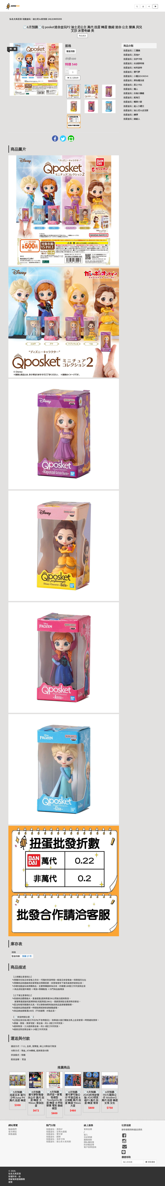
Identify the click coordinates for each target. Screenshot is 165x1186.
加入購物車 (73, 78)
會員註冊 (88, 1129)
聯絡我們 (12, 1129)
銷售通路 (12, 1134)
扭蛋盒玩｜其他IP (131, 54)
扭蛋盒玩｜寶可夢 (131, 72)
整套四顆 (70, 51)
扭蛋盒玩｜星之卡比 (132, 84)
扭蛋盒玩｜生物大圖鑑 (133, 93)
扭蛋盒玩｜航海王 (131, 97)
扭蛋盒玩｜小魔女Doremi (135, 76)
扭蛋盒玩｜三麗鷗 (131, 50)
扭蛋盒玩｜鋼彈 (130, 114)
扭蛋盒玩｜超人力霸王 (133, 106)
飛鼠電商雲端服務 (16, 1179)
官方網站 (12, 1131)
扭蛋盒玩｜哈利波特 (132, 67)
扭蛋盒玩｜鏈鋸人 (131, 119)
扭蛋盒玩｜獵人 (130, 89)
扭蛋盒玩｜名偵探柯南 (133, 63)
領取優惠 (150, 1162)
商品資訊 (82, 36)
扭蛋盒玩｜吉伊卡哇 (132, 59)
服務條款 (88, 1139)
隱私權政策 (89, 1142)
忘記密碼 (88, 1137)
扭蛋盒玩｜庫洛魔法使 (133, 80)
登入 (86, 1134)
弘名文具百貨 (15, 19)
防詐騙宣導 (89, 1144)
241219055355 (55, 19)
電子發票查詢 (90, 1147)
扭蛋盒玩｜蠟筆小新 (132, 101)
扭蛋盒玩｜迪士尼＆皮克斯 (34, 19)
